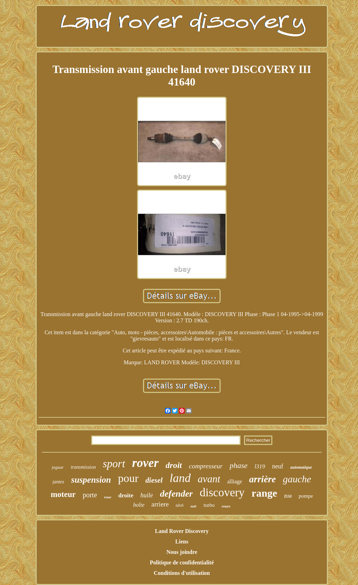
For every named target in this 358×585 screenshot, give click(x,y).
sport (114, 464)
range (264, 493)
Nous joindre (181, 552)
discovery (222, 492)
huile (146, 495)
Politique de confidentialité (182, 562)
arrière (262, 479)
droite (125, 495)
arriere (160, 504)
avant (209, 478)
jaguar (58, 467)
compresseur (205, 466)
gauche (297, 479)
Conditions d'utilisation (182, 573)
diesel (154, 480)
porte (90, 495)
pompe (306, 496)
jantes (58, 481)
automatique (301, 467)
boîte (138, 505)
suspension (91, 479)
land (180, 477)
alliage (234, 481)
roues (226, 506)
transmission (83, 467)
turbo (209, 505)
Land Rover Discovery (181, 531)
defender (176, 494)
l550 (288, 496)
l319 (260, 466)
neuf (277, 466)
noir (193, 506)
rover (145, 463)
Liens (181, 541)
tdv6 (180, 505)
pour (128, 478)
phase (239, 465)
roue (108, 497)
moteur (63, 494)
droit (174, 465)
